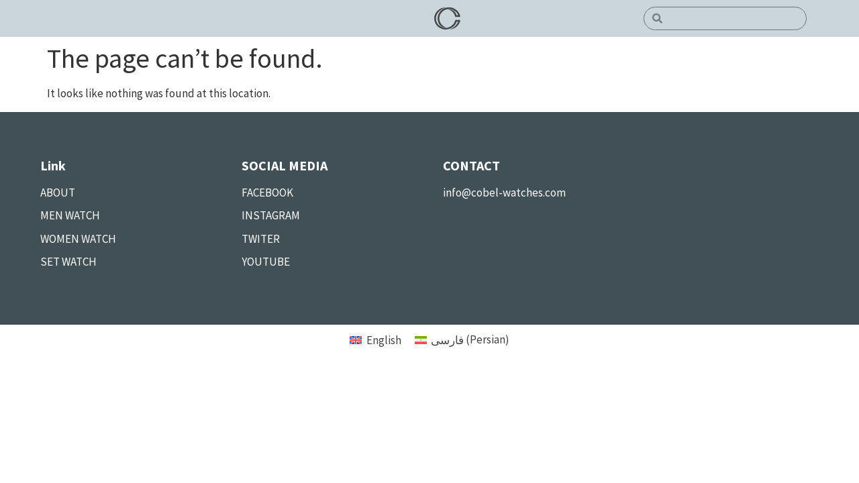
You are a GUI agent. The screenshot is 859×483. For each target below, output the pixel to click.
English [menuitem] (383, 340)
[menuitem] (375, 340)
